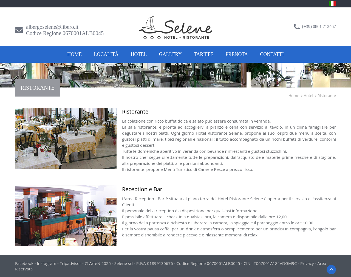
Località (106, 54)
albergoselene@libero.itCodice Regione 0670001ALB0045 (65, 30)
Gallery (170, 54)
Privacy (307, 263)
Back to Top (331, 269)
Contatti (272, 54)
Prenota (237, 54)
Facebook (24, 263)
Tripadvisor (70, 263)
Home (74, 54)
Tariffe (204, 54)
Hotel (139, 54)
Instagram (46, 263)
